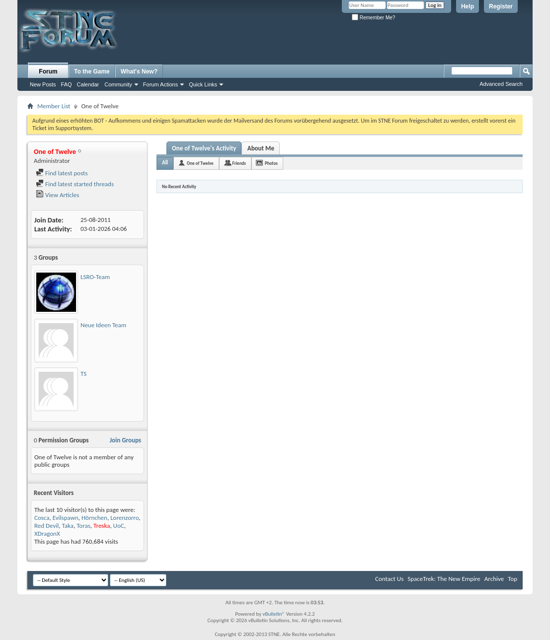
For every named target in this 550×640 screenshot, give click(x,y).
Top (512, 578)
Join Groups (125, 440)
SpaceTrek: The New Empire (443, 578)
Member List (53, 106)
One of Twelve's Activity (204, 148)
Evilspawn (66, 517)
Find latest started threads (75, 184)
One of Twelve (200, 163)
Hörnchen (94, 517)
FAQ (66, 84)
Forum (48, 71)
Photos (271, 163)
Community (118, 84)
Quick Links (203, 84)
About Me (260, 148)
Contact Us (389, 578)
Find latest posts (62, 173)
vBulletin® (273, 614)
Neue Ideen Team (103, 325)
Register (501, 6)
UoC (118, 525)
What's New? (139, 71)
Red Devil (46, 525)
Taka (68, 525)
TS (83, 373)
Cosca (42, 517)
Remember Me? (373, 17)
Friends (239, 163)
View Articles (57, 195)
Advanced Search (501, 84)
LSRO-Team (95, 277)
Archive (494, 578)
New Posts (43, 84)
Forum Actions (160, 84)
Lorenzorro (124, 517)
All (165, 162)
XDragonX (47, 533)
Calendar (88, 84)
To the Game (92, 71)
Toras (83, 525)
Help (467, 6)
